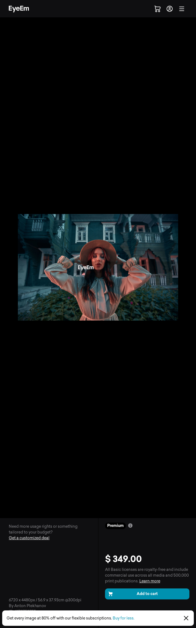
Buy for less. (123, 618)
